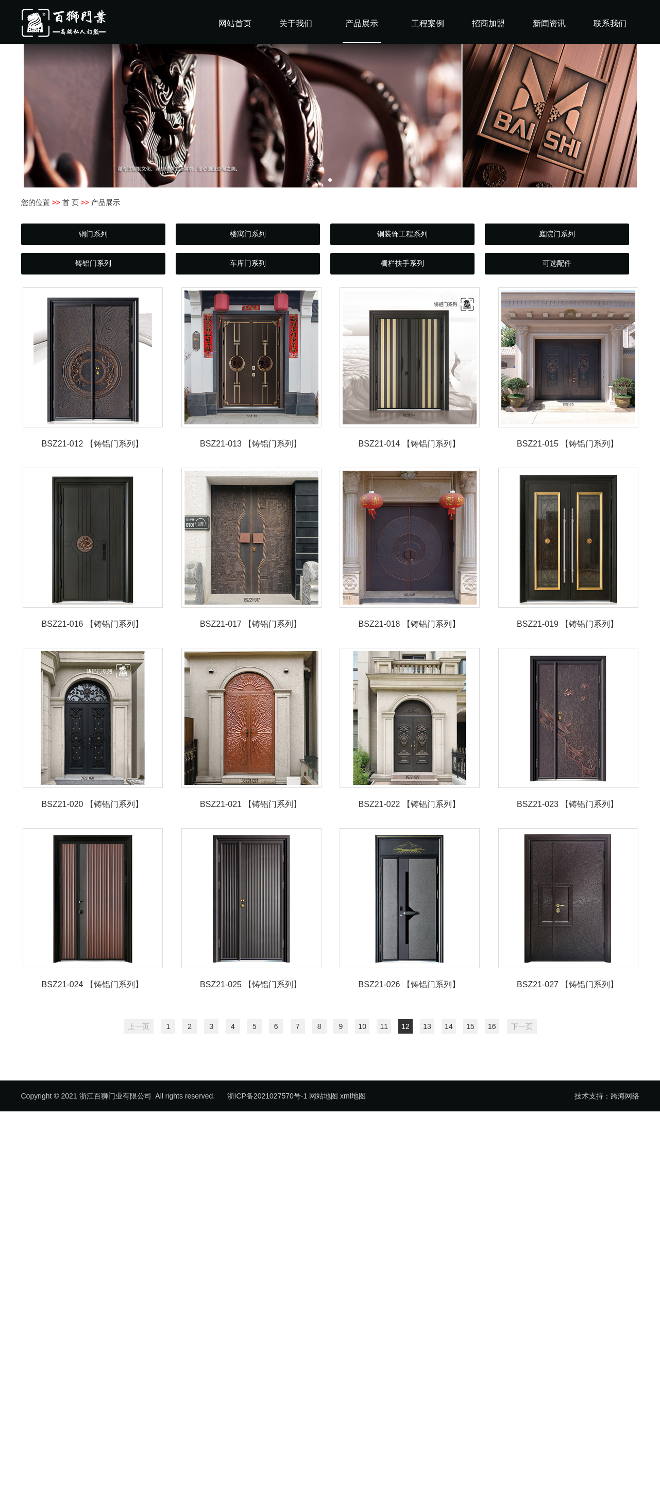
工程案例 (427, 23)
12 (405, 1026)
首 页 (70, 202)
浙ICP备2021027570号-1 (267, 1096)
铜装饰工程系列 (402, 234)
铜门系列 (93, 234)
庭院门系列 (557, 234)
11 (384, 1026)
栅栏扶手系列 (402, 263)
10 (363, 1026)
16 (492, 1026)
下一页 (522, 1026)
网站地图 (323, 1096)
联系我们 (610, 23)
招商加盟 (488, 23)
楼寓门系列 (248, 234)
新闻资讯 (549, 23)
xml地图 (353, 1096)
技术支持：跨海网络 (606, 1096)
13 (427, 1026)
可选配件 (557, 263)
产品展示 (361, 23)
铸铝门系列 (93, 263)
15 (470, 1026)
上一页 (138, 1026)
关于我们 (295, 23)
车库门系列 (248, 263)
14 (449, 1026)
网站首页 (234, 23)
